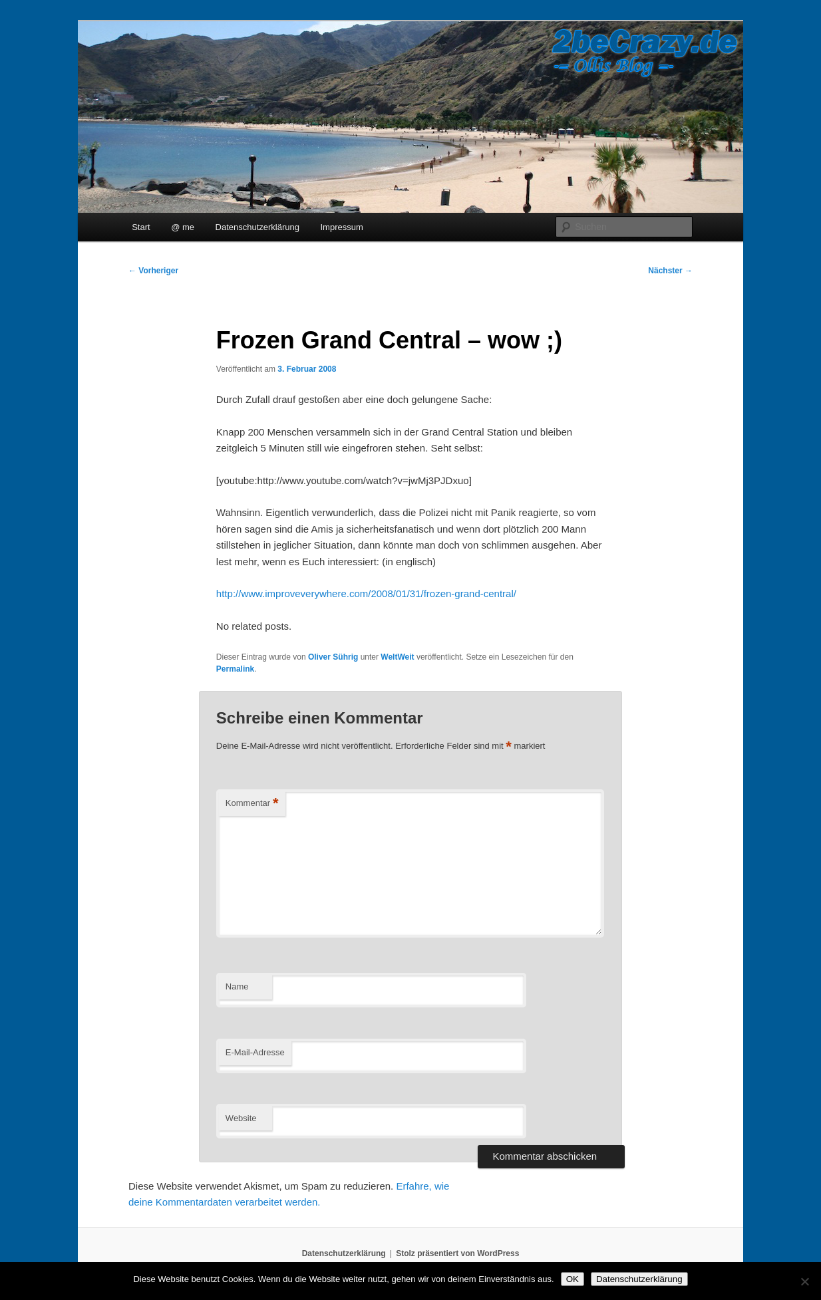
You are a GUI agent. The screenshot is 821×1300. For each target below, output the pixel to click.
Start (141, 227)
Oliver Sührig (333, 657)
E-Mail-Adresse (255, 1052)
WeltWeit (397, 657)
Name (237, 986)
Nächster (670, 270)
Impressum (342, 227)
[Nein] (804, 1281)
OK (572, 1279)
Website (241, 1118)
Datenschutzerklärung (257, 227)
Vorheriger (153, 270)
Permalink (235, 669)
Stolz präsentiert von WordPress (457, 1253)
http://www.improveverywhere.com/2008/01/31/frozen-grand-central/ (366, 593)
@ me (182, 227)
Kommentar (252, 803)
